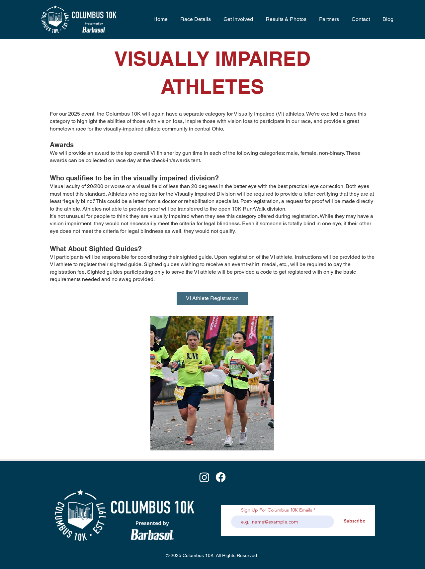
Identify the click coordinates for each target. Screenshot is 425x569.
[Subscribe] (354, 521)
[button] (194, 19)
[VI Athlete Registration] (212, 298)
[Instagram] (204, 477)
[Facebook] (220, 477)
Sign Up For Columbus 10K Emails (276, 510)
